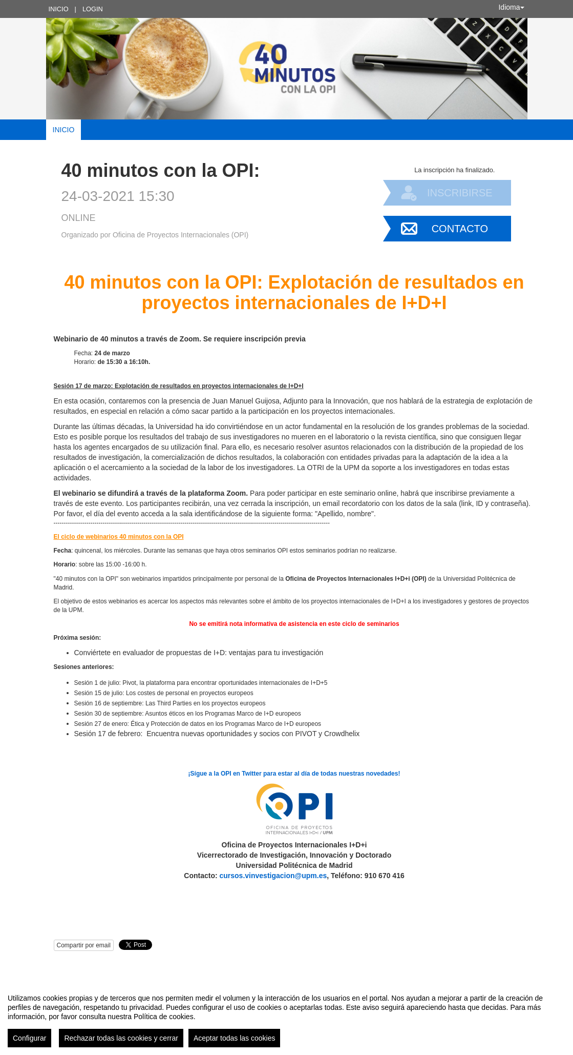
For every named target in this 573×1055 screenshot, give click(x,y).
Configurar (29, 1038)
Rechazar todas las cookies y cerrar (121, 1038)
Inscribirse (460, 192)
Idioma (511, 7)
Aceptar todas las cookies (234, 1038)
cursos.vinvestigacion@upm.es (273, 875)
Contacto (460, 228)
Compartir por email (84, 945)
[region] (286, 1016)
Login (92, 9)
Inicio (59, 9)
